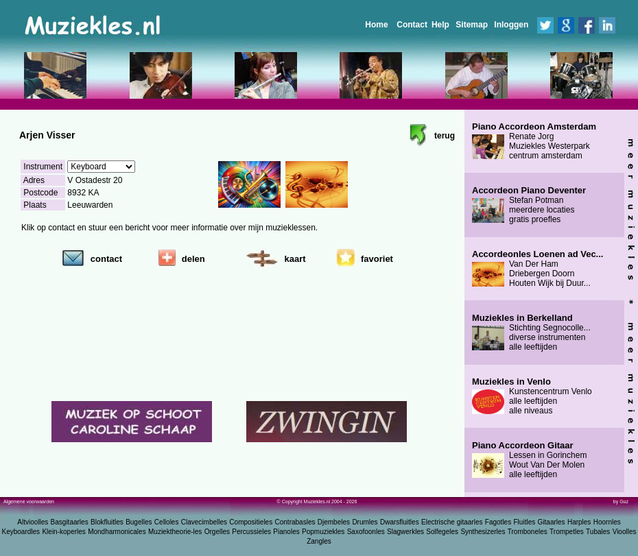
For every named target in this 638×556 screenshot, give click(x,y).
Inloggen (511, 24)
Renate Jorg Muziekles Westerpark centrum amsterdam (534, 141)
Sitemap (472, 24)
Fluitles (525, 522)
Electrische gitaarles (451, 522)
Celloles (166, 522)
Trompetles (567, 531)
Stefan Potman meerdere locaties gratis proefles (529, 205)
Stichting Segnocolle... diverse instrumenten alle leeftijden (531, 332)
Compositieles (250, 522)
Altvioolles (32, 522)
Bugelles (139, 522)
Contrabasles (295, 522)
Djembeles (334, 522)
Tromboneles (527, 531)
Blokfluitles (107, 522)
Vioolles (625, 531)
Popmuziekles (323, 531)
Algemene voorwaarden (28, 501)
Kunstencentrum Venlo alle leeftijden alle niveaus (532, 396)
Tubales (598, 531)
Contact (412, 24)
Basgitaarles (69, 522)
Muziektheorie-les (175, 531)
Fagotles (498, 522)
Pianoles (286, 531)
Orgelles (217, 531)
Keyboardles (21, 531)
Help (440, 24)
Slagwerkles (405, 531)
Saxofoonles (366, 531)
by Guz (620, 501)
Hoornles (607, 522)
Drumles (364, 522)
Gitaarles (551, 522)
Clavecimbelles (204, 522)
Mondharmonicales (117, 531)
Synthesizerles (482, 531)
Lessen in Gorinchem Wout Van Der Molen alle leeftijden (529, 460)
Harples (579, 522)
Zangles (319, 541)
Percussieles (251, 531)
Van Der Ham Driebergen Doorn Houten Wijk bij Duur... (537, 269)
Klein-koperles (63, 531)
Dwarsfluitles (399, 522)
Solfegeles (442, 531)
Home (376, 24)
